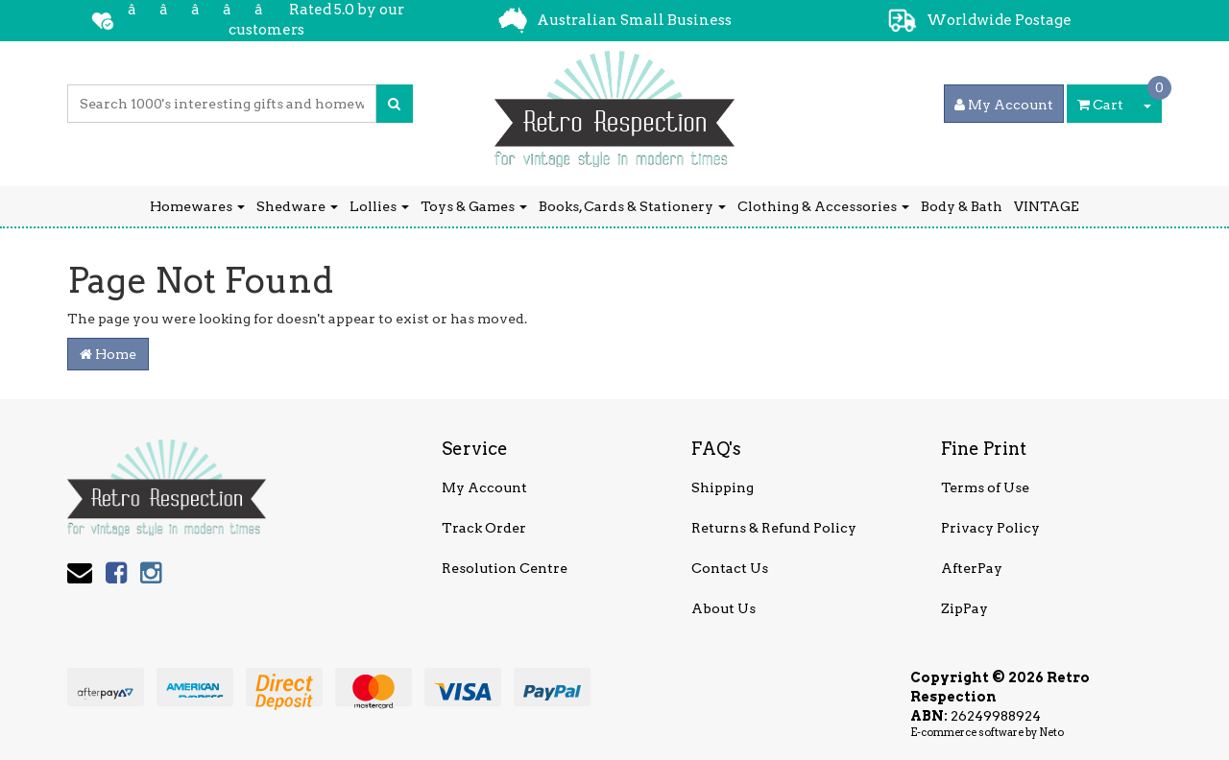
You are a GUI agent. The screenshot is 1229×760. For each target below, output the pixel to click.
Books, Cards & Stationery (632, 206)
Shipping (722, 487)
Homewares (197, 206)
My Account (484, 487)
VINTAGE (1046, 206)
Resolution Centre (504, 568)
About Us (723, 608)
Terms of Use (985, 487)
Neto (1051, 732)
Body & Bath (961, 206)
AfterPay (971, 568)
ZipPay (964, 608)
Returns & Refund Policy (773, 527)
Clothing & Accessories (823, 206)
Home (108, 354)
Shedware (297, 206)
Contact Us (729, 568)
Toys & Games (474, 206)
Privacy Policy (990, 527)
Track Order (484, 527)
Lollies (379, 206)
